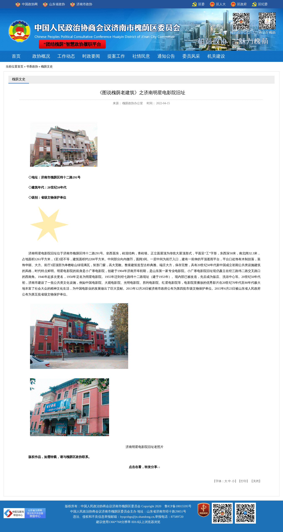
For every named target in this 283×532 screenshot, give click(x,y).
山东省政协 (57, 4)
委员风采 (191, 56)
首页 (16, 56)
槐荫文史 (47, 66)
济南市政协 (84, 4)
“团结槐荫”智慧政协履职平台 (72, 44)
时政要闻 (91, 56)
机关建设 (216, 56)
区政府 (242, 4)
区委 (201, 4)
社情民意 (141, 56)
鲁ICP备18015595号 (178, 506)
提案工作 (116, 56)
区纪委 (263, 4)
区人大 (221, 4)
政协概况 (41, 56)
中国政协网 (30, 4)
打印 (243, 481)
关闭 (256, 481)
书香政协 (32, 66)
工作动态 (66, 56)
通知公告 (166, 56)
